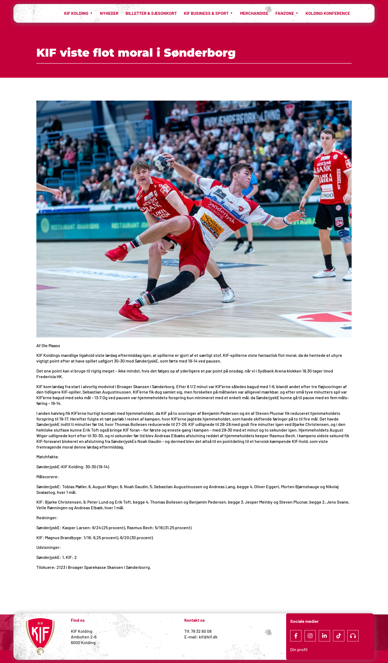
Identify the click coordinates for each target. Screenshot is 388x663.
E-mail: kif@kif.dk (200, 636)
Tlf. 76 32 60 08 (198, 631)
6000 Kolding (83, 642)
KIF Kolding (81, 631)
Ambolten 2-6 (83, 636)
